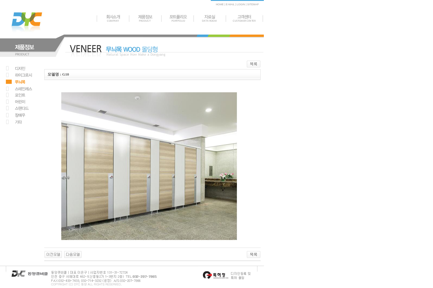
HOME (220, 4)
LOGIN (241, 4)
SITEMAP (253, 4)
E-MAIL (230, 4)
